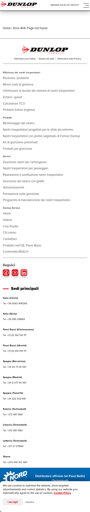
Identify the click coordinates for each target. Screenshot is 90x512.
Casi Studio (10, 226)
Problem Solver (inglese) (19, 109)
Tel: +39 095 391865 (14, 319)
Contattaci (10, 239)
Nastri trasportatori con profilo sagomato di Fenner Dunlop (41, 136)
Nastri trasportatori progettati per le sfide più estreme (38, 129)
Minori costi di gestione (18, 84)
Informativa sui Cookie (25, 58)
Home (7, 28)
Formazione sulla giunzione (21, 194)
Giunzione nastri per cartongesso (25, 162)
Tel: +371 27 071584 (13, 446)
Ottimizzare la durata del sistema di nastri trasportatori (39, 90)
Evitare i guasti (12, 97)
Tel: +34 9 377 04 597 (14, 382)
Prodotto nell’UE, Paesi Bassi (22, 245)
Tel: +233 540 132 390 (15, 462)
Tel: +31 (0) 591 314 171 (14, 335)
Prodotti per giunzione (17, 148)
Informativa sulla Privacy (69, 58)
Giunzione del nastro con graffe (23, 181)
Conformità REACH (15, 251)
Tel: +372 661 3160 (13, 414)
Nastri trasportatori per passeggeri (25, 168)
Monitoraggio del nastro (18, 123)
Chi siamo (9, 232)
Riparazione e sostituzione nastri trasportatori (33, 174)
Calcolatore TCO (14, 103)
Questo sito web (46, 58)
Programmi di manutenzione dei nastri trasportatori (36, 200)
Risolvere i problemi (16, 78)
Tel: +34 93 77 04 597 (14, 367)
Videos (7, 220)
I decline (29, 502)
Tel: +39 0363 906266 (15, 303)
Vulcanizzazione (13, 187)
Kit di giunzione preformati (20, 142)
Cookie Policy (62, 493)
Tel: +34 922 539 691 (14, 398)
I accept (13, 502)
